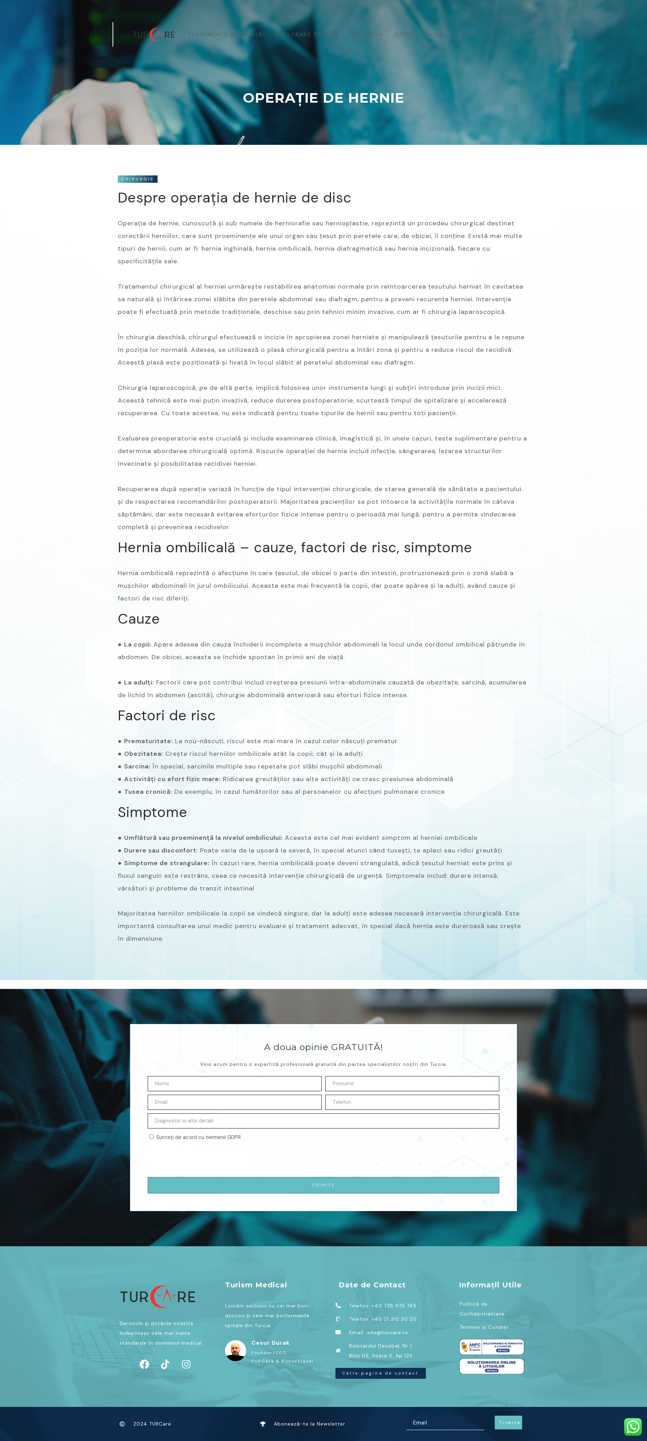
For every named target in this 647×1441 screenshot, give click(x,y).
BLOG (436, 34)
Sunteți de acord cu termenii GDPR (198, 1137)
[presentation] (201, 1159)
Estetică (368, 34)
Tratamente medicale (225, 34)
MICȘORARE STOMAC (308, 34)
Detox (405, 34)
